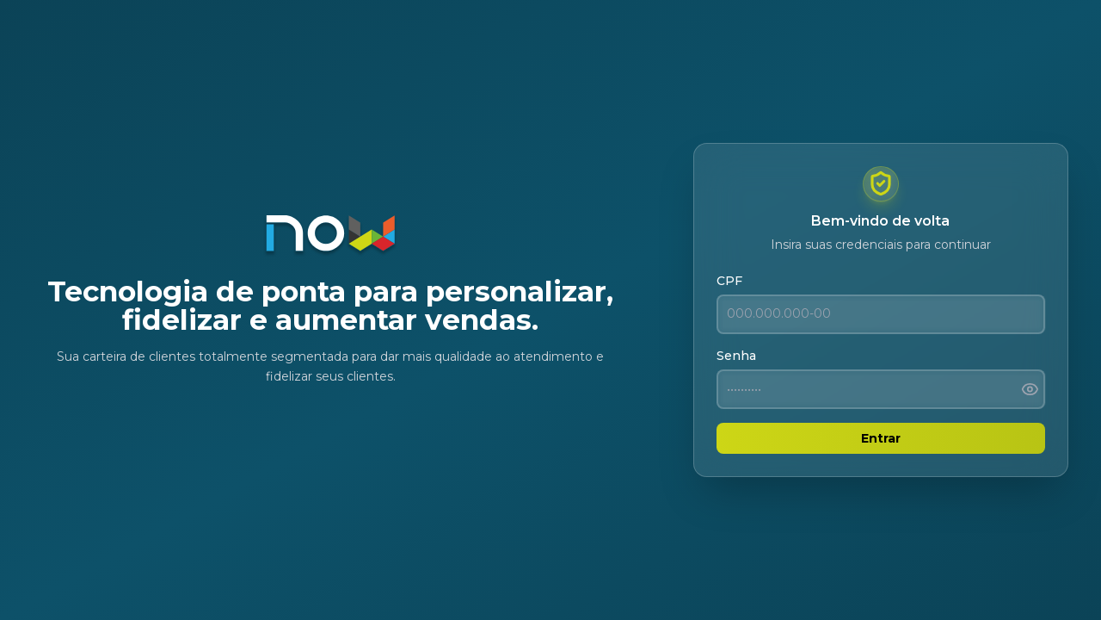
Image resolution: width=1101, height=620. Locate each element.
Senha (736, 355)
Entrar (881, 438)
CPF (729, 280)
